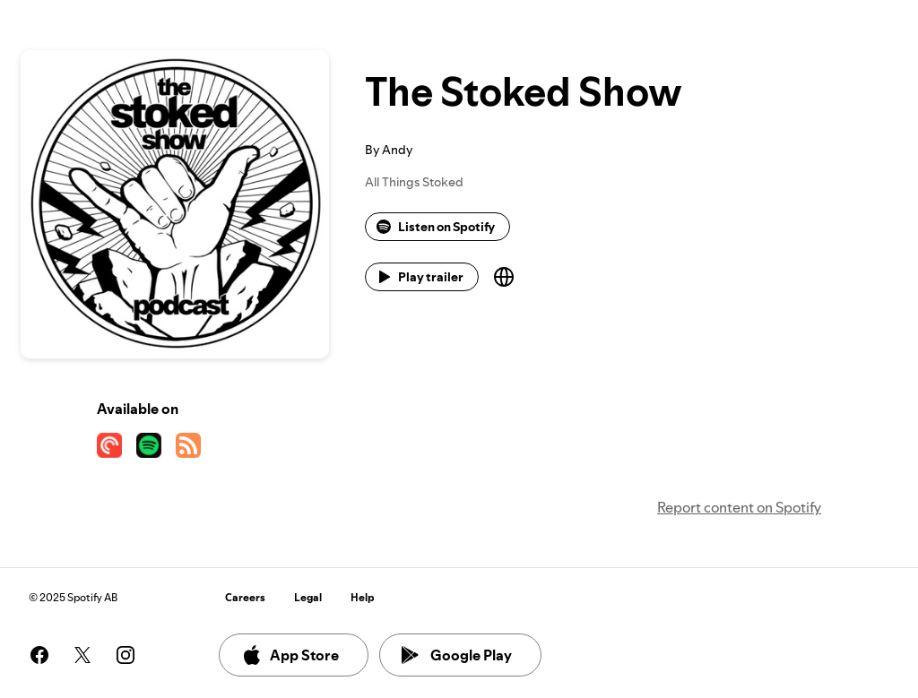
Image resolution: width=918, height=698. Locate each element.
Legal (308, 597)
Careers (245, 597)
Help (363, 597)
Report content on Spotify (739, 507)
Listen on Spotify (436, 227)
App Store (290, 655)
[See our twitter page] (82, 655)
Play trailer (420, 277)
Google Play (457, 655)
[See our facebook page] (39, 655)
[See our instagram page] (125, 655)
